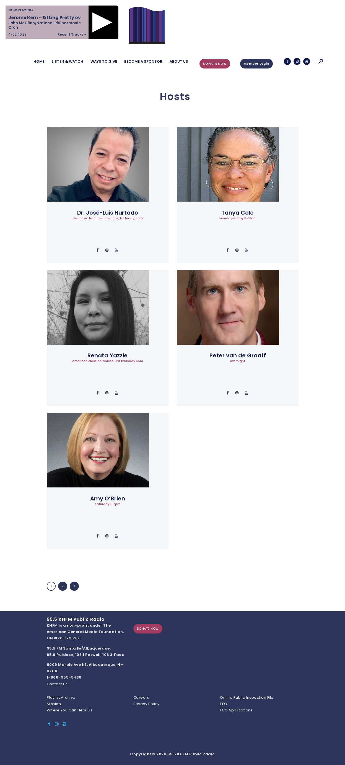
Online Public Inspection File (247, 697)
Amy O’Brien (107, 498)
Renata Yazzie (107, 355)
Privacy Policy (146, 703)
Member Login (256, 63)
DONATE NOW (215, 63)
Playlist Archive (61, 697)
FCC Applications (236, 710)
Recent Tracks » (72, 34)
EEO (223, 703)
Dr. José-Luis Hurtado (107, 212)
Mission (54, 703)
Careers (141, 697)
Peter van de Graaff (237, 355)
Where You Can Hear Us (70, 710)
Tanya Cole (237, 212)
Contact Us (57, 684)
